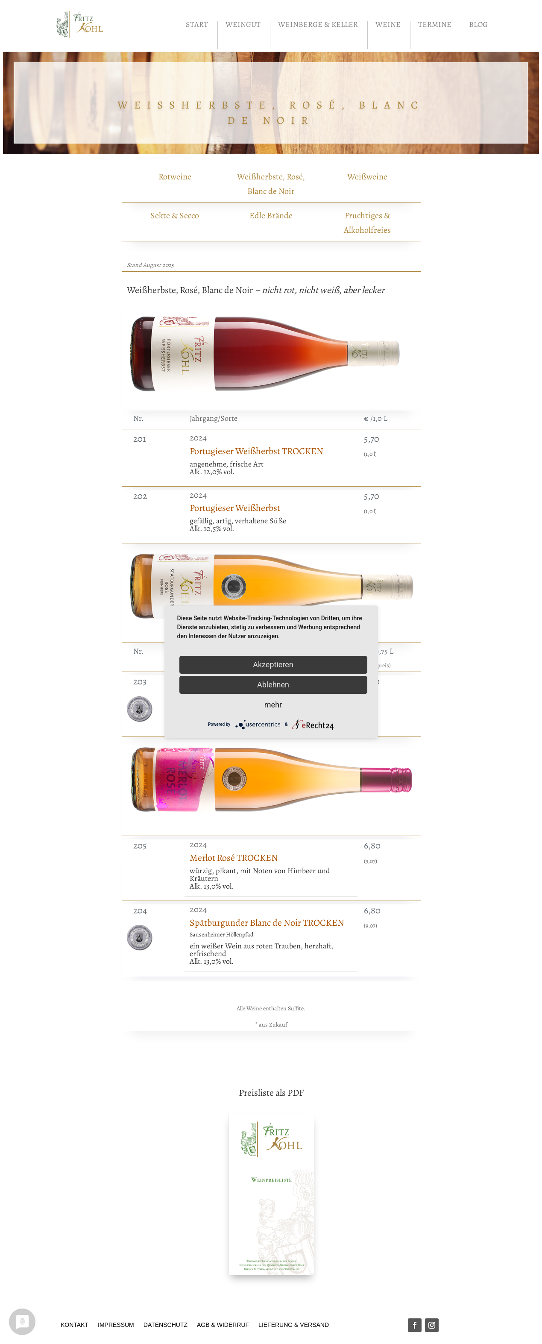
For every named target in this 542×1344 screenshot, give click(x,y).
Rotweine (174, 176)
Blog (478, 25)
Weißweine (367, 176)
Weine (388, 25)
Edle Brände (271, 215)
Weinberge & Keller (318, 25)
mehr (273, 704)
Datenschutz (166, 1324)
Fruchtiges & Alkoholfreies (367, 223)
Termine (434, 25)
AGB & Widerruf (223, 1324)
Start (197, 25)
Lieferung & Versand (293, 1324)
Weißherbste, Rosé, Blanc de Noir (271, 184)
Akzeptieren (273, 664)
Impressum (116, 1324)
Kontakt (74, 1324)
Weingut (243, 25)
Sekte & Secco (174, 215)
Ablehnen (273, 684)
